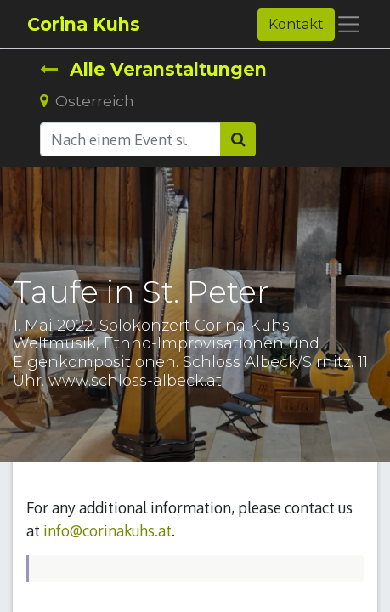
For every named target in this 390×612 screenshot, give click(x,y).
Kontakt (296, 24)
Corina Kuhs (83, 24)
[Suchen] (238, 139)
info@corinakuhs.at (107, 530)
